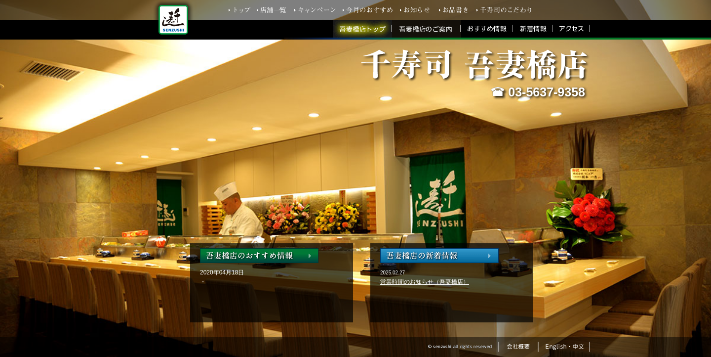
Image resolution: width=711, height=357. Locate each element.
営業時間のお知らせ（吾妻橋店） (424, 281)
